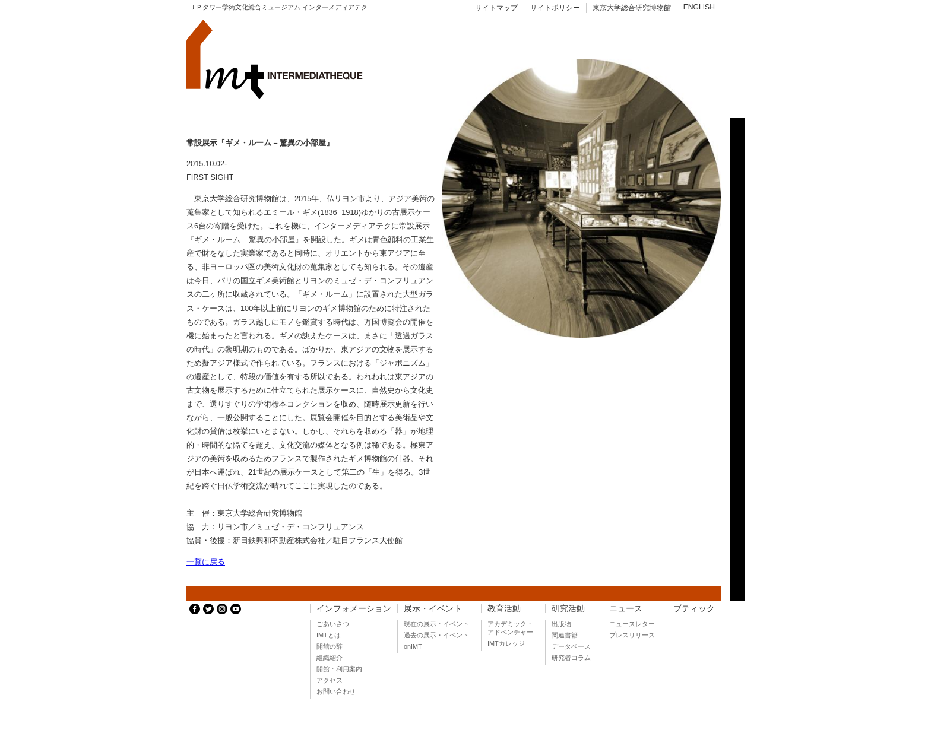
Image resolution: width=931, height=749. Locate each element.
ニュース (625, 608)
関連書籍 (565, 635)
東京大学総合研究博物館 (632, 8)
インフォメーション (353, 608)
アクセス (329, 680)
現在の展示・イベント (436, 623)
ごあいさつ (332, 623)
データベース (571, 646)
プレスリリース (632, 635)
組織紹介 (329, 657)
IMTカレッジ (506, 643)
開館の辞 (329, 646)
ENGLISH (699, 7)
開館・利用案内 (339, 668)
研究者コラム (571, 657)
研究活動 (568, 608)
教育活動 (504, 608)
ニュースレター (632, 623)
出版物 (561, 623)
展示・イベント (433, 608)
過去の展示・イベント (436, 635)
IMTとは (328, 635)
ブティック (694, 608)
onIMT (413, 646)
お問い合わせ (336, 691)
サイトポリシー (555, 8)
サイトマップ (496, 8)
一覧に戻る (205, 561)
